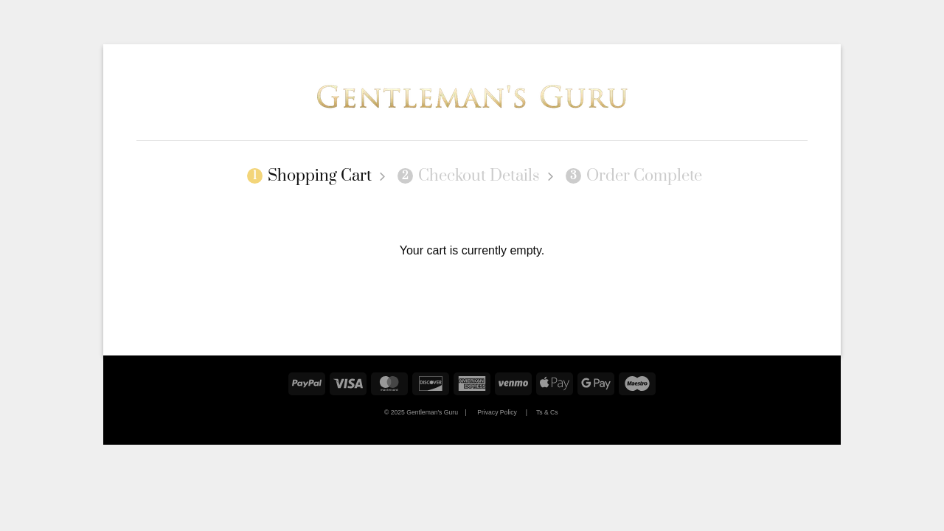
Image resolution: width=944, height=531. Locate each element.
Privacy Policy (497, 412)
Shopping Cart (309, 176)
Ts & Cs (547, 412)
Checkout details (469, 176)
